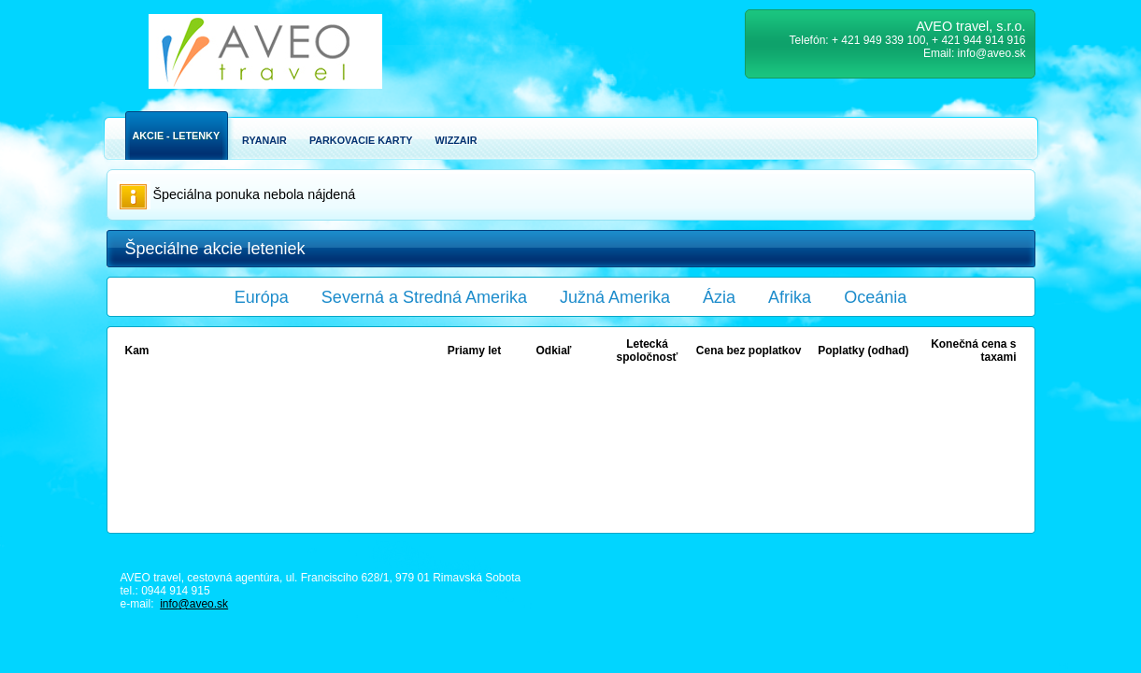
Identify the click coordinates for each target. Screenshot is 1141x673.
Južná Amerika (615, 297)
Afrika (789, 297)
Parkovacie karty (361, 140)
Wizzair (456, 140)
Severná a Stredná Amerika (424, 297)
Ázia (719, 297)
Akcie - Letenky (177, 135)
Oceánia (875, 297)
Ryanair (264, 140)
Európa (262, 297)
